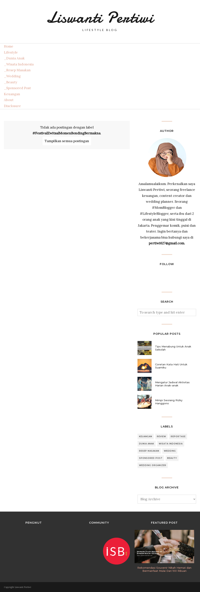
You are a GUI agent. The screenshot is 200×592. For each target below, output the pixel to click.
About (8, 100)
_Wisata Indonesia (19, 64)
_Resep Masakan (17, 70)
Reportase (178, 436)
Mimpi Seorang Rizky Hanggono (168, 402)
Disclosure (12, 106)
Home (8, 46)
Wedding (170, 451)
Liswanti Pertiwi (100, 17)
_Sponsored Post (17, 88)
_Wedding (12, 76)
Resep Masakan (149, 451)
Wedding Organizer (152, 465)
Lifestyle (11, 52)
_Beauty (10, 82)
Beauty (172, 458)
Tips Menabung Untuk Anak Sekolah (173, 348)
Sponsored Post (150, 458)
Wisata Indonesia (171, 443)
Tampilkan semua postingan (67, 141)
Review (161, 436)
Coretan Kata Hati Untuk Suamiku (171, 366)
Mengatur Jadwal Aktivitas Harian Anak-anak (172, 384)
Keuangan (12, 94)
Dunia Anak (146, 443)
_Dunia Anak (14, 58)
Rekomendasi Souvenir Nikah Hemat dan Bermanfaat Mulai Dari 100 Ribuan (164, 569)
